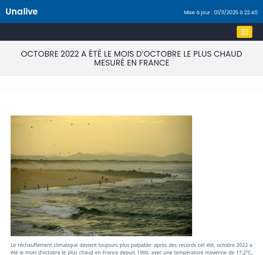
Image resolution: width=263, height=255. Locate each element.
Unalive (21, 11)
